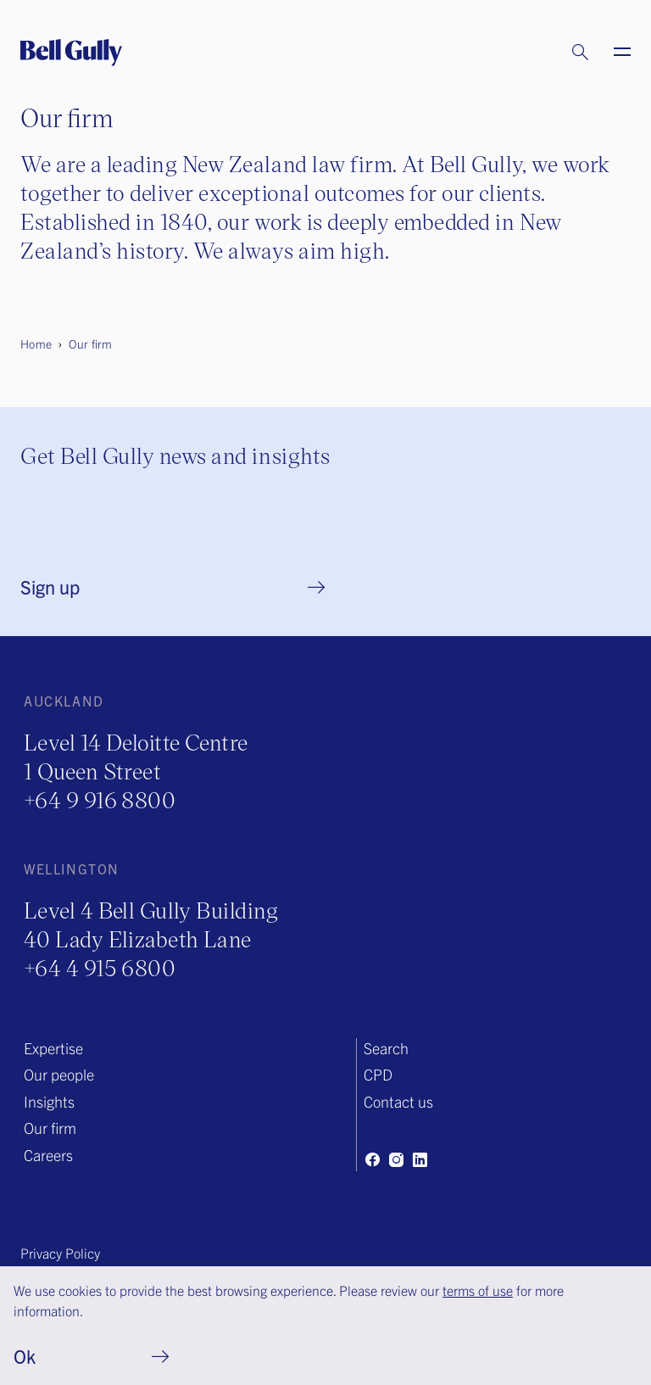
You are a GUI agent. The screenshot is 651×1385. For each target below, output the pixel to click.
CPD (378, 1074)
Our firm (50, 1127)
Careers (48, 1154)
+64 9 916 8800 (99, 799)
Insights (49, 1101)
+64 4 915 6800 (99, 967)
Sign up (50, 586)
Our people (59, 1074)
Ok (25, 1355)
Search (386, 1048)
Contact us (398, 1101)
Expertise (53, 1048)
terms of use (477, 1290)
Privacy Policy (60, 1252)
